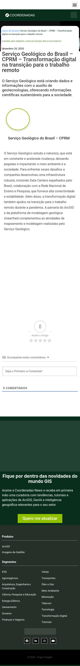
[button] (74, 4)
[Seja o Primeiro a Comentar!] (39, 371)
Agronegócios (10, 578)
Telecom (47, 603)
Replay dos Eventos (52, 41)
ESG (4, 571)
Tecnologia (48, 609)
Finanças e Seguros (13, 619)
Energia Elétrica (11, 600)
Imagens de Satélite (13, 552)
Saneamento (9, 607)
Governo (6, 41)
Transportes (49, 578)
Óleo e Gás (48, 584)
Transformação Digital (54, 615)
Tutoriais (47, 622)
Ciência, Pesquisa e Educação (19, 594)
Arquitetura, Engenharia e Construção (16, 586)
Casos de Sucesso (11, 31)
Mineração (48, 596)
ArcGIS (6, 546)
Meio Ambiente (17, 41)
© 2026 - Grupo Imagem (40, 657)
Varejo (45, 571)
